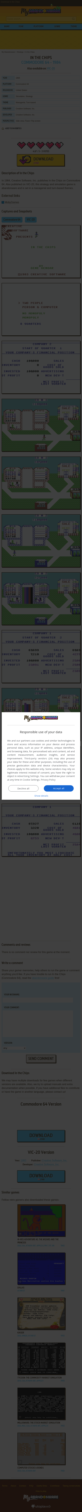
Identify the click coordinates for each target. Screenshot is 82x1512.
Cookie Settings (31, 779)
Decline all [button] (23, 788)
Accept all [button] (58, 788)
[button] (41, 795)
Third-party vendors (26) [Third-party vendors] (38, 758)
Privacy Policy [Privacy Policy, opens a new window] (48, 779)
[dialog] (41, 756)
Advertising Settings (28, 776)
